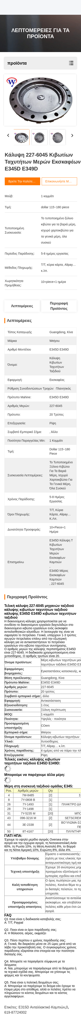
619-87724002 (15, 1012)
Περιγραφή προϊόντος (59, 306)
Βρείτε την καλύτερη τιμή (30, 181)
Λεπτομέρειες (22, 306)
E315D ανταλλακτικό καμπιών (42, 1007)
